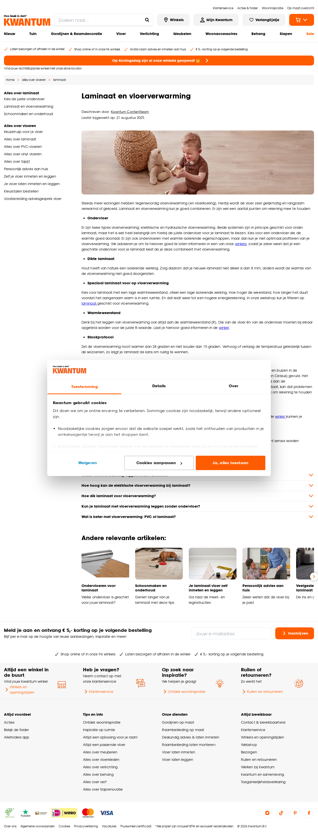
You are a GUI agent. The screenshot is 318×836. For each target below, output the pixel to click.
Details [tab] (159, 386)
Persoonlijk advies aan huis (262, 587)
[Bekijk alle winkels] (173, 20)
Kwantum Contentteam (130, 112)
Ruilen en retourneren (262, 692)
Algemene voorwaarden (37, 826)
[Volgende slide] (314, 576)
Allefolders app (16, 737)
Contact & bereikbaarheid (263, 722)
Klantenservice (98, 692)
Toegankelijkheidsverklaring (263, 782)
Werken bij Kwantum (258, 767)
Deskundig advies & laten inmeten (190, 737)
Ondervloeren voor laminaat (98, 587)
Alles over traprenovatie (103, 789)
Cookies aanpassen (159, 462)
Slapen (286, 34)
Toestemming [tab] (84, 386)
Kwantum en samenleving (262, 774)
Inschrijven (294, 633)
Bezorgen (249, 752)
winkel (224, 327)
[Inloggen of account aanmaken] (216, 20)
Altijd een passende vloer (104, 744)
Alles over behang (98, 774)
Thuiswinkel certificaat (135, 826)
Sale (310, 34)
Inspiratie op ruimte (99, 730)
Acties (9, 722)
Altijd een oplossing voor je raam (110, 737)
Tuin (33, 34)
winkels (241, 244)
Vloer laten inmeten (178, 752)
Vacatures (109, 826)
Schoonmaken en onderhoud (151, 587)
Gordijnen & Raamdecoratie (76, 34)
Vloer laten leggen (177, 759)
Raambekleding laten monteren (188, 744)
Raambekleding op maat (183, 730)
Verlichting (149, 34)
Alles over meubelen (100, 752)
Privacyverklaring (86, 826)
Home (10, 80)
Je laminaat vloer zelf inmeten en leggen (208, 587)
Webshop (249, 744)
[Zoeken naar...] (147, 20)
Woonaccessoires (221, 34)
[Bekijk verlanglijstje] (263, 20)
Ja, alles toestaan (230, 462)
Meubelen (182, 34)
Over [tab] (233, 386)
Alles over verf (94, 782)
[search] (103, 20)
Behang (258, 34)
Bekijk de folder (16, 730)
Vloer (121, 34)
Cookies (64, 826)
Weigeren (87, 462)
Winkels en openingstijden (19, 689)
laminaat (59, 80)
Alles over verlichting (100, 767)
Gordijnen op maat (178, 722)
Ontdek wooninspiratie (183, 692)
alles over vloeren (34, 80)
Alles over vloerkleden (101, 759)
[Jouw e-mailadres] (231, 633)
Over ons (10, 826)
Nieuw (9, 34)
